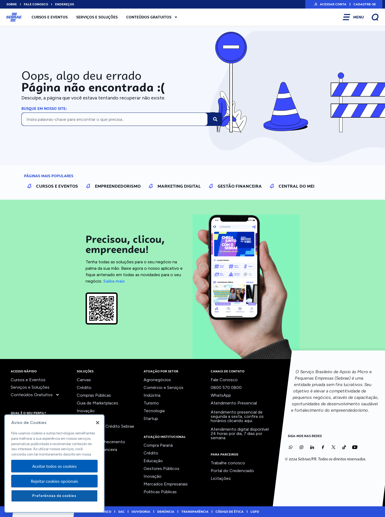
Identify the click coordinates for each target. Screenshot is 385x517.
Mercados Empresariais (166, 484)
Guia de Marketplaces (97, 403)
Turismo (151, 403)
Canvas (84, 379)
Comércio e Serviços (163, 387)
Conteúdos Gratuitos (152, 17)
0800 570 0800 (226, 387)
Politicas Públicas (160, 491)
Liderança (86, 418)
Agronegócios (157, 379)
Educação (153, 460)
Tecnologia (154, 410)
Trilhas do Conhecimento (101, 441)
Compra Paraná (158, 445)
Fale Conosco (224, 379)
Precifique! (87, 434)
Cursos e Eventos (50, 17)
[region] (54, 463)
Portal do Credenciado (232, 470)
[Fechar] (97, 423)
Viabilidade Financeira (97, 449)
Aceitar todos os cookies (54, 466)
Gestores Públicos (161, 468)
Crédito (84, 387)
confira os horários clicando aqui (237, 418)
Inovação (86, 410)
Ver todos (86, 457)
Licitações (221, 478)
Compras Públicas (94, 395)
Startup (151, 418)
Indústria (152, 395)
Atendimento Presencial (234, 403)
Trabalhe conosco (228, 462)
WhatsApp (221, 395)
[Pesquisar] (215, 119)
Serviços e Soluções (97, 17)
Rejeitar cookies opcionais (54, 481)
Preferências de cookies (54, 496)
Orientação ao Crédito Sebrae (105, 426)
